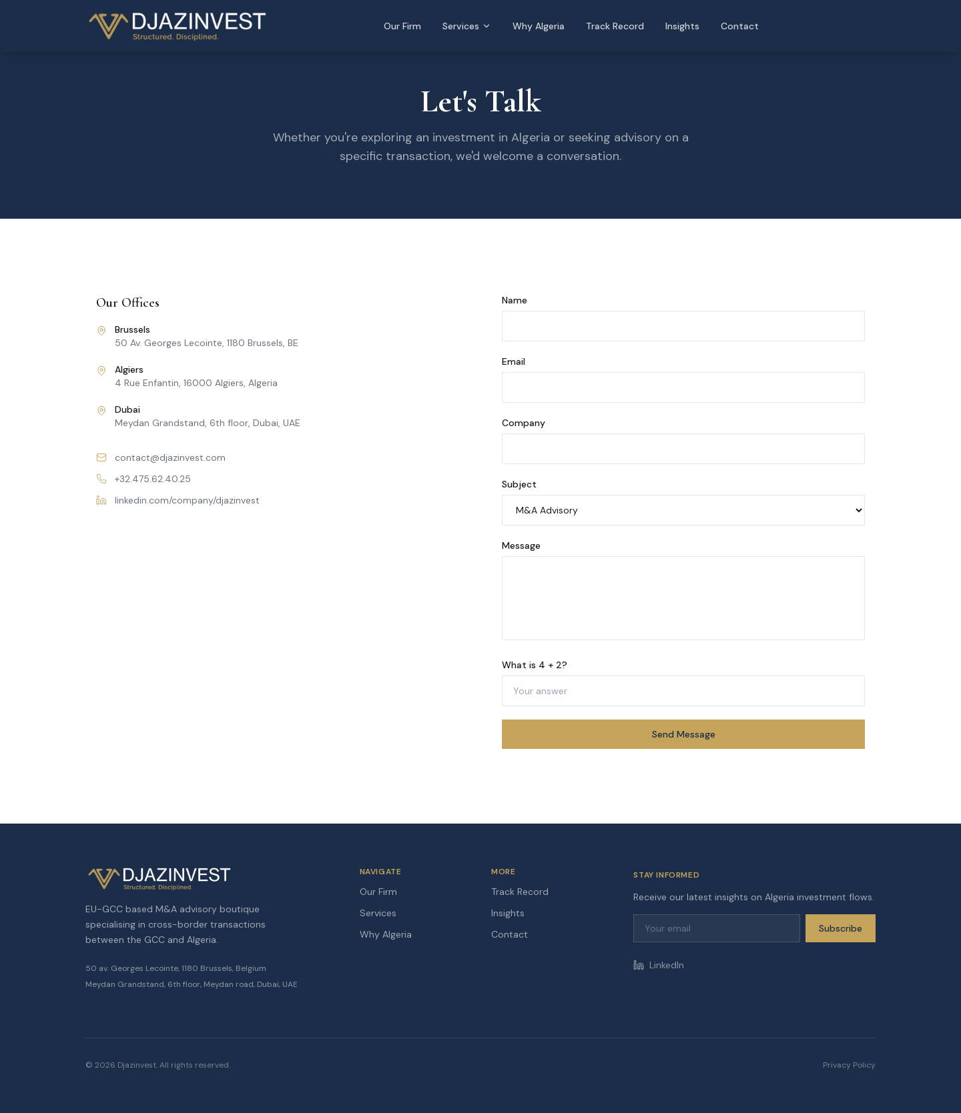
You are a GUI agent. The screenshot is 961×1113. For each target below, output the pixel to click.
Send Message (683, 734)
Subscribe (840, 928)
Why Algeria (539, 26)
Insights (682, 26)
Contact (740, 26)
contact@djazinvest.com (161, 457)
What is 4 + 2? (534, 665)
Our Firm (402, 26)
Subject (519, 484)
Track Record (615, 26)
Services (466, 26)
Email (513, 361)
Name (514, 300)
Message (521, 545)
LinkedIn (658, 965)
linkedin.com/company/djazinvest (178, 500)
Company (523, 423)
